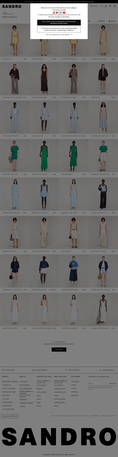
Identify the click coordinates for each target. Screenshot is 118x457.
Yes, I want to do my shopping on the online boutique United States (59, 22)
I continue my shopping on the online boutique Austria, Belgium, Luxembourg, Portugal (59, 29)
